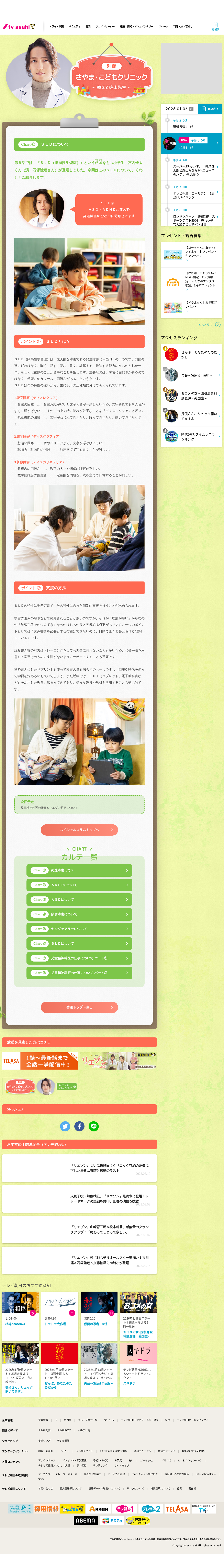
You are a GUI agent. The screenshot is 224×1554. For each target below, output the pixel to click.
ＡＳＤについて (52, 899)
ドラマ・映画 (56, 26)
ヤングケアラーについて (59, 929)
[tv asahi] (20, 26)
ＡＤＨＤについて (54, 885)
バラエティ (74, 26)
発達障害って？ (52, 870)
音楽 (88, 26)
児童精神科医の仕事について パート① (69, 958)
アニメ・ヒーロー (105, 26)
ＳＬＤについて (52, 943)
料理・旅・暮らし (182, 26)
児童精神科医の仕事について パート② (69, 973)
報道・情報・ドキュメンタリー (136, 26)
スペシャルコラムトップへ (79, 830)
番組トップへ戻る (79, 1007)
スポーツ (163, 26)
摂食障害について (54, 914)
